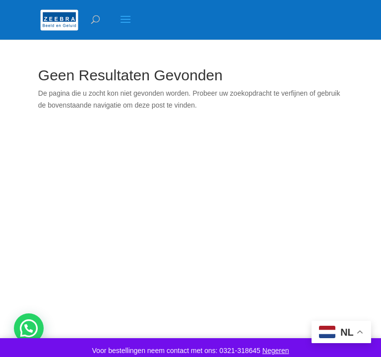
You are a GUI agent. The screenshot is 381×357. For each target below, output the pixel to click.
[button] (29, 328)
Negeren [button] (275, 351)
